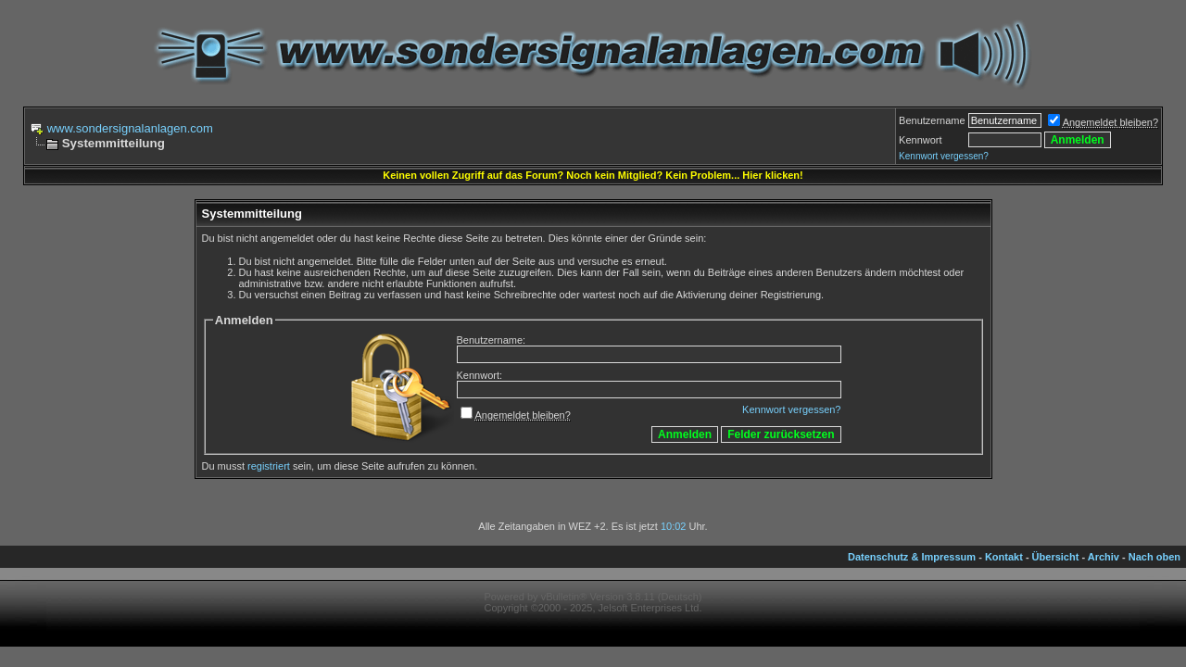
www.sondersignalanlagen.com (130, 128)
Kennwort (920, 139)
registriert (268, 466)
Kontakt (1004, 556)
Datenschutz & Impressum (912, 556)
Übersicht (1055, 556)
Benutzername (932, 120)
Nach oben (1154, 556)
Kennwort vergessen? (791, 409)
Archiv (1103, 556)
